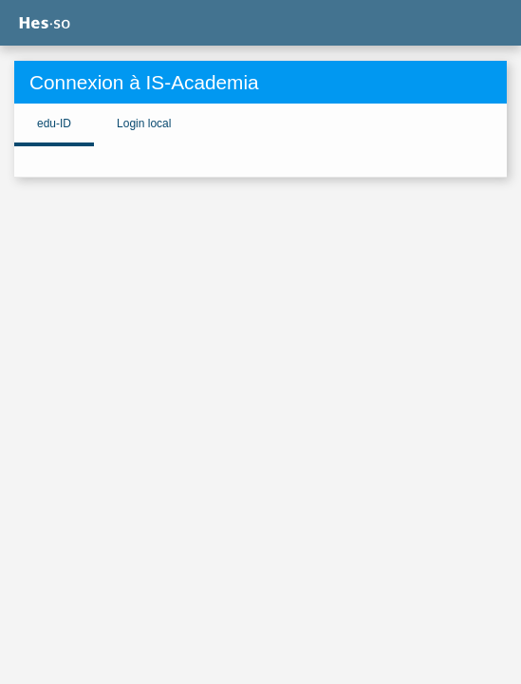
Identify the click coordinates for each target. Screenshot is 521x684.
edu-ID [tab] (54, 123)
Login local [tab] (144, 123)
